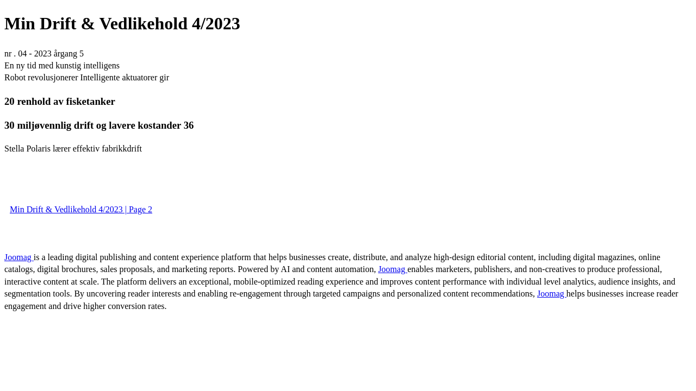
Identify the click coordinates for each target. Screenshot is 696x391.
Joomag (19, 257)
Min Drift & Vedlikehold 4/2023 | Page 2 (81, 209)
